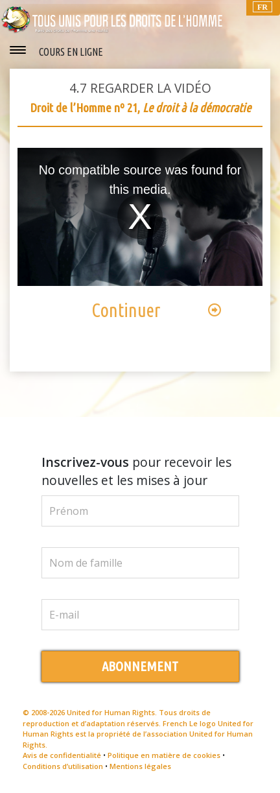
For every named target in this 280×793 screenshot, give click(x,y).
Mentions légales (140, 766)
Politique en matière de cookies (164, 755)
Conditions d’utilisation (63, 766)
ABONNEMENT (140, 666)
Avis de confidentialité (62, 755)
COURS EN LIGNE (71, 52)
